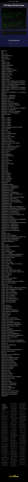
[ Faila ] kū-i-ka (5, 315)
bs (2, 425)
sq (20, 422)
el (2, 438)
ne (12, 452)
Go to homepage (14, 43)
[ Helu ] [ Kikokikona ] (7, 158)
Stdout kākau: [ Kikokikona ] (9, 396)
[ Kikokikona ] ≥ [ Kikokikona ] (9, 231)
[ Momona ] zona (6, 358)
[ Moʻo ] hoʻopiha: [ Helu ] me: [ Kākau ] (12, 284)
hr (2, 466)
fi (2, 447)
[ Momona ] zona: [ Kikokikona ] (10, 357)
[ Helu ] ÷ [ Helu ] (6, 147)
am (3, 415)
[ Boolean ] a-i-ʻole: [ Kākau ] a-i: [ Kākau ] (13, 110)
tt (20, 443)
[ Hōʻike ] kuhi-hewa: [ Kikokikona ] (11, 352)
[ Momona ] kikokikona (8, 390)
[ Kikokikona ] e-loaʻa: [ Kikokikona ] (11, 204)
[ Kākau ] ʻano (5, 64)
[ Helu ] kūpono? (6, 153)
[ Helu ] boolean (6, 184)
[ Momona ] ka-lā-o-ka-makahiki (11, 379)
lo (12, 432)
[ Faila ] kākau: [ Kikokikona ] (9, 312)
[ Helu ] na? (4, 133)
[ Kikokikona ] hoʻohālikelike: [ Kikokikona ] (13, 225)
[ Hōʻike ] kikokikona (7, 331)
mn (11, 443)
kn (12, 424)
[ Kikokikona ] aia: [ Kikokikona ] (10, 215)
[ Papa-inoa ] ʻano (6, 288)
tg (20, 435)
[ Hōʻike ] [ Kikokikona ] (8, 334)
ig (12, 411)
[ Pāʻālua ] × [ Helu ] (7, 142)
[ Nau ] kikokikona (6, 58)
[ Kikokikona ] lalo (6, 207)
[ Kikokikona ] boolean (7, 220)
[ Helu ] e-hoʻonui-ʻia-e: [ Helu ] (10, 145)
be (2, 420)
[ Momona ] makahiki (7, 369)
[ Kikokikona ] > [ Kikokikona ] (9, 230)
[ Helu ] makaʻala (6, 182)
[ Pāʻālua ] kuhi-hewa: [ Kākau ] (10, 241)
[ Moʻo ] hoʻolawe (6, 269)
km (13, 422)
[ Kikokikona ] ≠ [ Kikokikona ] (9, 190)
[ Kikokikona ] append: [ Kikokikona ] (12, 196)
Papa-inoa (4, 287)
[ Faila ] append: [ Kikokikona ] (10, 314)
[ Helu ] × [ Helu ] (6, 141)
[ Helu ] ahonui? (6, 131)
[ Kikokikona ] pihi (6, 206)
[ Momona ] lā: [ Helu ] (7, 363)
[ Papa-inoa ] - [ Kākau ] (8, 293)
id (11, 409)
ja (11, 416)
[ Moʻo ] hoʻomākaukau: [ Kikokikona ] (12, 257)
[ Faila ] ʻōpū (5, 319)
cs (2, 431)
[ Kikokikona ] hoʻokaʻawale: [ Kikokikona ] (13, 222)
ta (20, 432)
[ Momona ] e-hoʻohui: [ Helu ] (10, 393)
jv (11, 417)
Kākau (3, 63)
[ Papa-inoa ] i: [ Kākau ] (8, 298)
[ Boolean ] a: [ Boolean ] (8, 112)
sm (20, 417)
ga (2, 452)
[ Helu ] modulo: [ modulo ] (9, 150)
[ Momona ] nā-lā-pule (8, 381)
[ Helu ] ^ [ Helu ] (6, 179)
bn (3, 423)
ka (11, 419)
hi (3, 463)
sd (20, 411)
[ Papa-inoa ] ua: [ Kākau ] (8, 303)
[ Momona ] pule (6, 389)
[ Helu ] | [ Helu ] (6, 177)
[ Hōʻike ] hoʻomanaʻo (7, 323)
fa (2, 446)
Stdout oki (4, 398)
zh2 (21, 465)
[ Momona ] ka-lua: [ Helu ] (9, 368)
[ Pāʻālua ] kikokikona (7, 244)
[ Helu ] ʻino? (5, 155)
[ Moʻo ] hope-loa (6, 263)
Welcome (4, 53)
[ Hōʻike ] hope (5, 341)
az (2, 419)
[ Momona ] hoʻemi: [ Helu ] (9, 395)
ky (11, 428)
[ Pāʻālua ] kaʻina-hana (8, 144)
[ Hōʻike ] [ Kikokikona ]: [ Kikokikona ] (12, 338)
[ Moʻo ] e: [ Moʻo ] (6, 277)
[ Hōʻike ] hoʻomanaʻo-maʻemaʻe (10, 322)
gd (2, 454)
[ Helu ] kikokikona (6, 180)
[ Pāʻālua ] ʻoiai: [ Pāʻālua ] (8, 238)
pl (11, 463)
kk (11, 420)
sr (20, 424)
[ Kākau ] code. (5, 66)
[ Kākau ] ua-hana (6, 80)
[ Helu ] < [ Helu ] (6, 123)
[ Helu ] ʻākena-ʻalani (7, 166)
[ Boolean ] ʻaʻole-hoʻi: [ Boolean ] (11, 114)
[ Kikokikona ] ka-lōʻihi (7, 191)
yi (21, 460)
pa (12, 460)
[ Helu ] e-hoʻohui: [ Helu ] (8, 136)
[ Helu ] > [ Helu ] (6, 120)
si (20, 413)
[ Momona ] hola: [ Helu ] (8, 365)
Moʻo (2, 245)
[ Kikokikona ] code (6, 198)
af (2, 414)
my (12, 451)
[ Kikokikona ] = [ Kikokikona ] (9, 188)
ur (21, 447)
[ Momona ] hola (6, 374)
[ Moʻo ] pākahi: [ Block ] (8, 253)
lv (11, 435)
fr (2, 449)
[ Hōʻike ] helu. (5, 330)
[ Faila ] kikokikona (6, 309)
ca (2, 427)
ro (20, 406)
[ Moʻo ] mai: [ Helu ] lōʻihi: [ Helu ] (11, 273)
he (3, 462)
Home (10, 1)
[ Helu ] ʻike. (4, 160)
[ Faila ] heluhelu (6, 311)
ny (11, 457)
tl (20, 440)
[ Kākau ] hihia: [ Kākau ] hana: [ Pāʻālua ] (13, 83)
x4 (21, 454)
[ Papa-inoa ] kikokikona (8, 304)
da (2, 435)
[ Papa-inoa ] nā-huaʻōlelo (9, 295)
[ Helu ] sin (4, 168)
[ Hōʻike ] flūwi (5, 350)
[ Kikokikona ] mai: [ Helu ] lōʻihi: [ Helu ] (13, 199)
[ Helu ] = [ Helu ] (6, 126)
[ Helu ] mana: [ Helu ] (7, 152)
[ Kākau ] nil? (5, 93)
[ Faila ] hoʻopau (6, 317)
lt (11, 433)
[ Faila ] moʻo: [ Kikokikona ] (9, 320)
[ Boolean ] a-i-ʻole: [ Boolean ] (10, 115)
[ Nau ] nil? (4, 56)
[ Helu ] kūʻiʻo (5, 164)
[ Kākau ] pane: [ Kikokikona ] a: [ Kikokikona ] (14, 90)
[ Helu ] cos (4, 169)
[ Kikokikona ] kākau (7, 187)
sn (20, 419)
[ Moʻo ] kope (5, 279)
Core (14, 1)
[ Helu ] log (4, 174)
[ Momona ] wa (5, 382)
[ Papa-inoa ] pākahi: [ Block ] (10, 301)
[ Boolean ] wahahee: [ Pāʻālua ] (10, 107)
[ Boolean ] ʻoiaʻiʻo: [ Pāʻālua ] (9, 106)
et (3, 442)
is (10, 413)
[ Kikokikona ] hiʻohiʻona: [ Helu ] (10, 203)
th (21, 436)
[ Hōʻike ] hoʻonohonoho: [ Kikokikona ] (12, 342)
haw (5, 458)
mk (11, 440)
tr (20, 441)
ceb (2, 428)
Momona (4, 355)
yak (20, 459)
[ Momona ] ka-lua (6, 377)
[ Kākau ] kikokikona (7, 68)
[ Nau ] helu (4, 60)
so (20, 420)
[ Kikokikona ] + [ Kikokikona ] (9, 195)
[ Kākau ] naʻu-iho (6, 75)
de (2, 436)
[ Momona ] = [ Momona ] (8, 385)
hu (11, 406)
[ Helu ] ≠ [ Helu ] (6, 128)
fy (2, 450)
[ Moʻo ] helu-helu (6, 271)
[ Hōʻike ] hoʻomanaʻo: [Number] (10, 325)
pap (11, 462)
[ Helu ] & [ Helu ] (6, 176)
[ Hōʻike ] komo (5, 349)
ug (20, 444)
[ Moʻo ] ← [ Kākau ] (7, 255)
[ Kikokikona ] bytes (7, 193)
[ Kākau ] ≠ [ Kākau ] (7, 74)
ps (11, 465)
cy (2, 433)
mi (11, 438)
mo (11, 444)
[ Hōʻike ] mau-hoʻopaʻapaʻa (9, 339)
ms (11, 447)
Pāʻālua (3, 234)
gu (2, 457)
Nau (2, 55)
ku (11, 427)
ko (11, 425)
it (10, 414)
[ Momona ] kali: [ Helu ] (8, 354)
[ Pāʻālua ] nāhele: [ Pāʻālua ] (9, 242)
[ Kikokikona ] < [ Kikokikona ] (9, 226)
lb (11, 430)
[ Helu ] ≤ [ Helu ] (6, 125)
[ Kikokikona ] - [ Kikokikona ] (9, 214)
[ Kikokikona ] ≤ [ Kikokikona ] (9, 228)
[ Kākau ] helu (5, 69)
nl (11, 454)
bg (2, 422)
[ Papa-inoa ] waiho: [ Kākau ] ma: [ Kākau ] (14, 290)
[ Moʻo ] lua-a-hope (7, 265)
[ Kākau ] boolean (6, 71)
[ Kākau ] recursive (6, 77)
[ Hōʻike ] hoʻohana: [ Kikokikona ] (11, 333)
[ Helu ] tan (4, 171)
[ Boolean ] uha (5, 102)
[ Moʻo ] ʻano (5, 247)
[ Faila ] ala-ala (5, 307)
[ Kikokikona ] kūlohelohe (8, 223)
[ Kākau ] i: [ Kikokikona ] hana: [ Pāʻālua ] (13, 87)
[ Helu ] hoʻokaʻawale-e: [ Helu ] (10, 149)
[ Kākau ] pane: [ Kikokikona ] (9, 88)
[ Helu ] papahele (6, 157)
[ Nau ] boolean (5, 61)
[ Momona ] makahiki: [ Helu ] (10, 360)
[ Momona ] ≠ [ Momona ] (8, 387)
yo (20, 462)
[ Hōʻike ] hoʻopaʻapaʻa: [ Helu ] (10, 328)
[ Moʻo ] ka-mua (6, 261)
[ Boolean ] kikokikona (7, 101)
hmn (2, 465)
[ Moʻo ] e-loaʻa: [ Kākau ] (8, 285)
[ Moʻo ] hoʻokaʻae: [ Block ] (9, 280)
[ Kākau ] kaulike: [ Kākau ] (9, 72)
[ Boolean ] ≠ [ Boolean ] (8, 99)
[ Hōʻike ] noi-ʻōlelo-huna (8, 347)
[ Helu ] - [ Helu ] (6, 137)
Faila (2, 306)
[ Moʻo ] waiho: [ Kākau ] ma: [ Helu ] (11, 266)
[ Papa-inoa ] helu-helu (8, 300)
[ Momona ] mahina (7, 371)
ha (2, 460)
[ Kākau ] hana (5, 79)
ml (11, 441)
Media (17, 1)
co (2, 430)
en (2, 439)
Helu (2, 118)
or (12, 459)
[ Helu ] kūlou (5, 161)
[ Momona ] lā (5, 373)
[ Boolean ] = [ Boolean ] (8, 98)
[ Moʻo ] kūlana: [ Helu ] (8, 260)
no (11, 455)
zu (20, 467)
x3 (21, 452)
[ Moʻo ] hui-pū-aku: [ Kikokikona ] (11, 258)
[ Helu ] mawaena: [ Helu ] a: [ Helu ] (11, 129)
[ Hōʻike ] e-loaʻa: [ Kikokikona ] (10, 336)
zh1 (21, 463)
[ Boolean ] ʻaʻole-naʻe (7, 109)
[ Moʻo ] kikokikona (6, 282)
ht (2, 468)
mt (11, 449)
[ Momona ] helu (6, 392)
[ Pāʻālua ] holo (5, 236)
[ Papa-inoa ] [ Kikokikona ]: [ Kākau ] (12, 292)
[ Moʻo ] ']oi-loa (5, 250)
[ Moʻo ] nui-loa (5, 252)
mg (11, 436)
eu (2, 444)
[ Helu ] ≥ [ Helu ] (6, 122)
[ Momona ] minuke (7, 376)
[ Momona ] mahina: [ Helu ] (9, 361)
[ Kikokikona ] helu (6, 218)
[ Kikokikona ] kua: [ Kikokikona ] (10, 233)
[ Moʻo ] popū (5, 268)
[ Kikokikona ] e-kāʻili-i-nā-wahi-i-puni (12, 217)
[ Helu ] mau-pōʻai (6, 163)
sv (20, 428)
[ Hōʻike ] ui (4, 346)
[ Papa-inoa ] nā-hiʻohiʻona (9, 296)
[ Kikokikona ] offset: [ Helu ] (9, 201)
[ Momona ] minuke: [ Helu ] (9, 366)
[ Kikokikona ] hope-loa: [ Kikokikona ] (12, 209)
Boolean (3, 96)
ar (3, 417)
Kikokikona (4, 185)
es (2, 441)
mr (12, 446)
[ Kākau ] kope (5, 82)
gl (2, 455)
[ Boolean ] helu (6, 117)
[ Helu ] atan (5, 172)
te (20, 433)
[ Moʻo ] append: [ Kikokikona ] (10, 249)
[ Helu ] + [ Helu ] (6, 134)
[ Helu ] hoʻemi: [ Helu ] (8, 139)
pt (11, 467)
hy (11, 408)
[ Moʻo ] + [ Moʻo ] (6, 276)
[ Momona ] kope (6, 384)
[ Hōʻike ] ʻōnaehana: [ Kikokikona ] (11, 327)
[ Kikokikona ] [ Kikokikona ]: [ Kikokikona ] (13, 211)
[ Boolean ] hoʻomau (7, 104)
